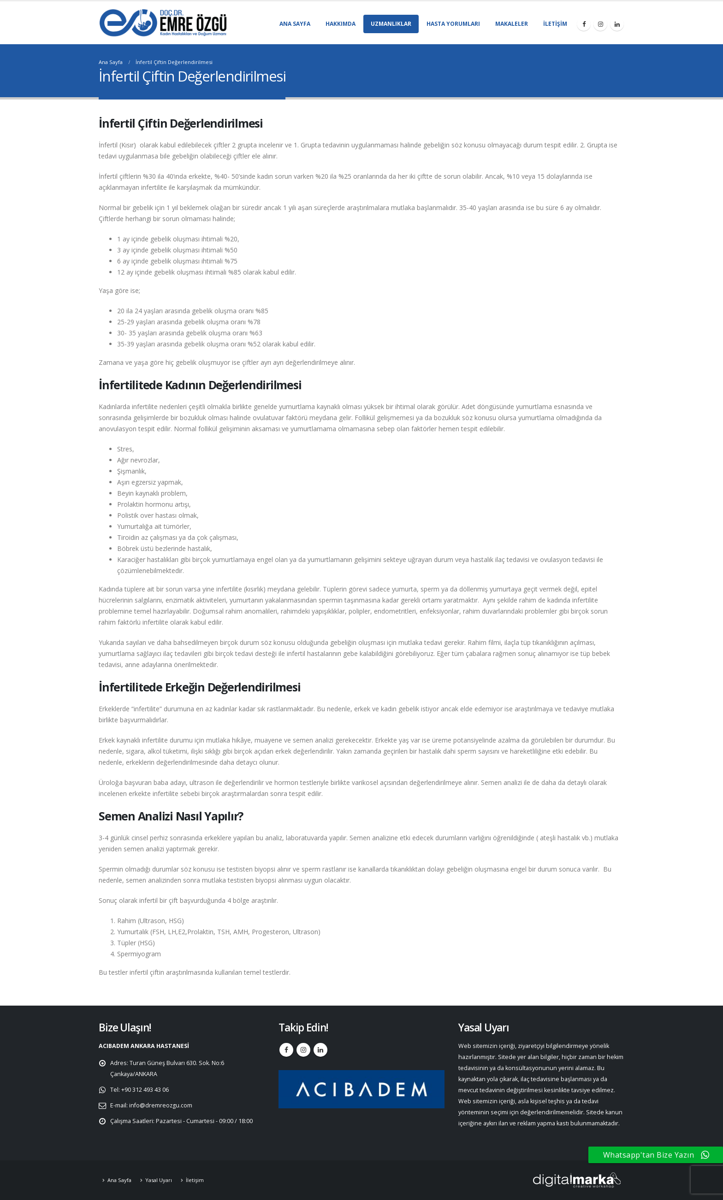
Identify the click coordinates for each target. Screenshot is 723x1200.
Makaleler (511, 24)
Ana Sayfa (294, 24)
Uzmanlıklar (391, 24)
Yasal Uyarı (158, 1180)
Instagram (303, 1050)
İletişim (555, 24)
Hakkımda (341, 24)
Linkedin (320, 1050)
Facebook (286, 1050)
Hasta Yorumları (453, 24)
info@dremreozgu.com (161, 1105)
